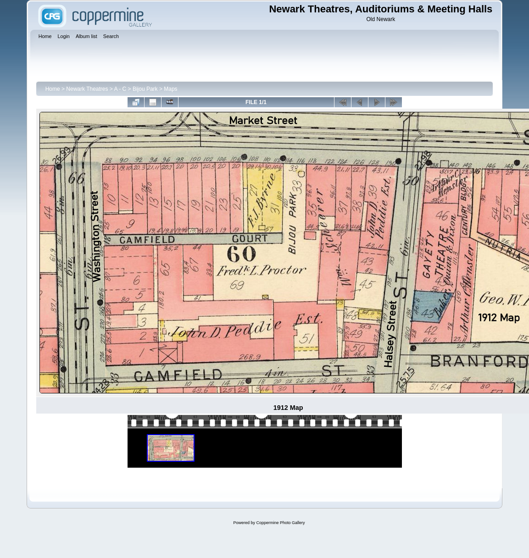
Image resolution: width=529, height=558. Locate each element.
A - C (120, 89)
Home (52, 89)
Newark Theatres (87, 89)
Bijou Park (145, 89)
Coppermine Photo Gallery (280, 522)
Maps (170, 89)
